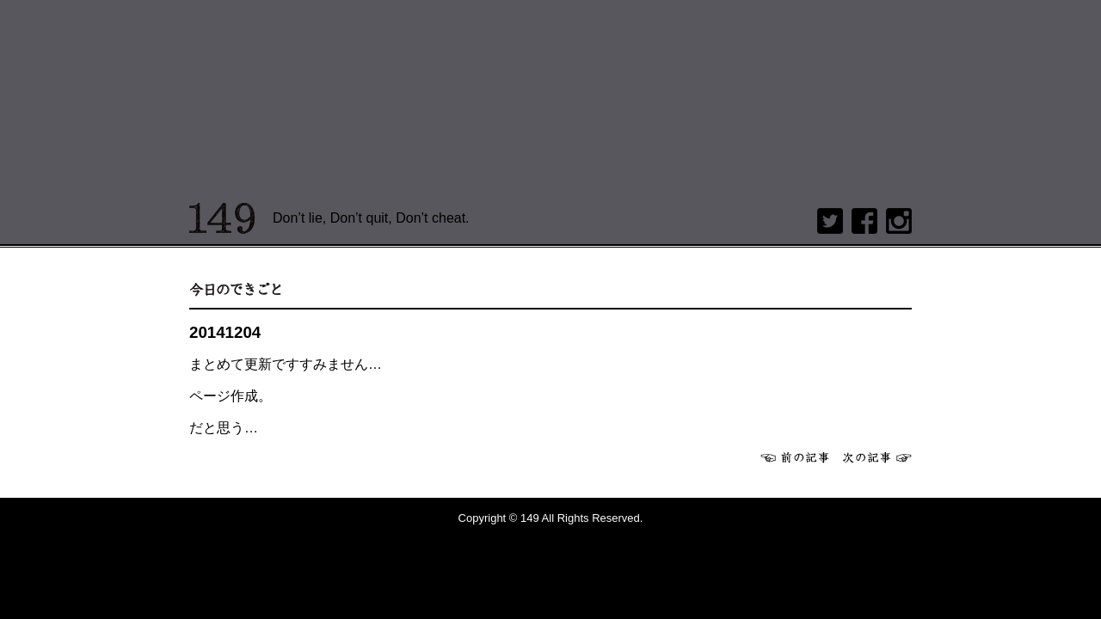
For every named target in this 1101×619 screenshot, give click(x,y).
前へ (794, 457)
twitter (830, 221)
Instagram (899, 221)
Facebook (864, 221)
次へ (877, 457)
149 (222, 218)
